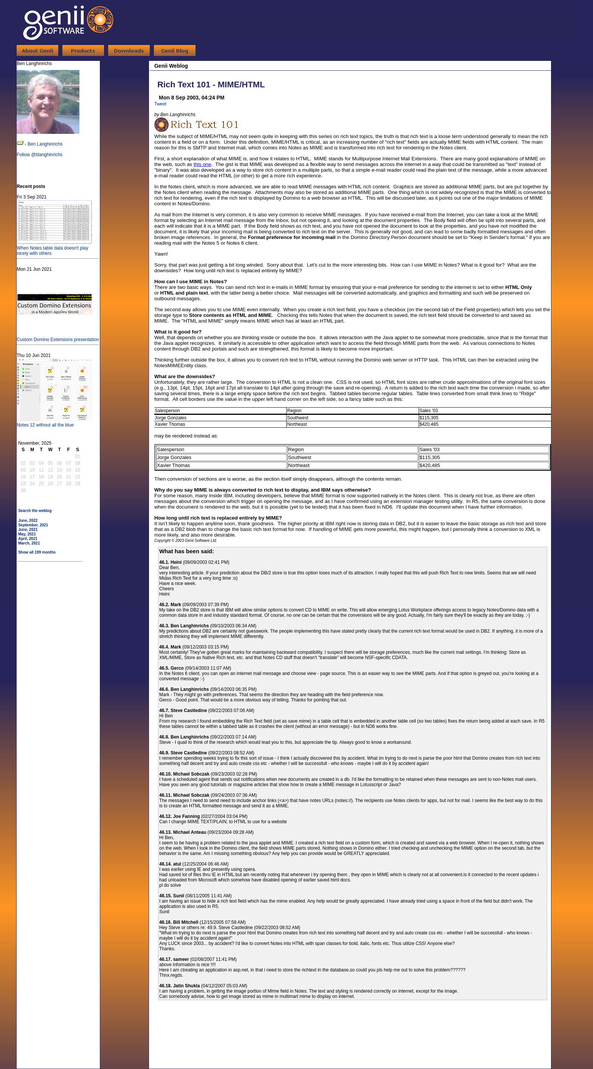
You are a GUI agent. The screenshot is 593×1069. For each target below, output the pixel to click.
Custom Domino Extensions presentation (58, 337)
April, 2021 (27, 539)
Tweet (160, 104)
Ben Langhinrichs (45, 144)
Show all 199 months (37, 552)
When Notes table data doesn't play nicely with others (54, 248)
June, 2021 (27, 530)
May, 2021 (27, 534)
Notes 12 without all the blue (54, 422)
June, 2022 (27, 520)
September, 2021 (33, 525)
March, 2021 (29, 543)
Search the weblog (34, 511)
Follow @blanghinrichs (39, 154)
